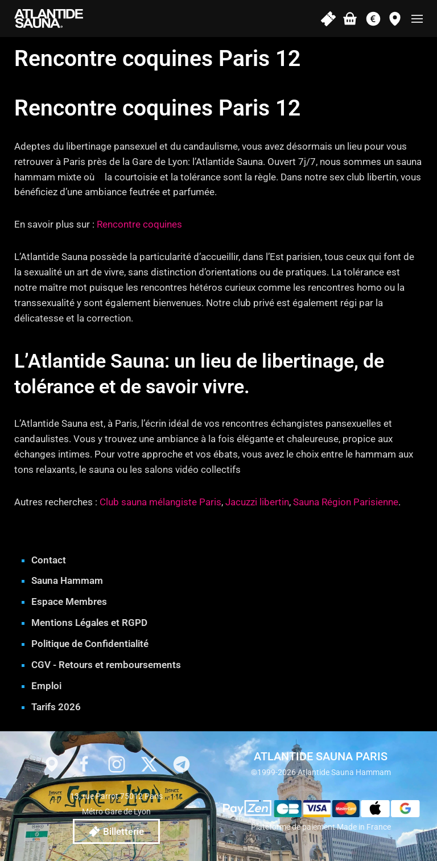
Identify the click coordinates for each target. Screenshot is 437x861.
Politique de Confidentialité (90, 643)
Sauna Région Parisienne (345, 502)
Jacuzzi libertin (257, 502)
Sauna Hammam (67, 580)
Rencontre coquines (139, 224)
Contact (48, 560)
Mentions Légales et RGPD (89, 622)
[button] (417, 18)
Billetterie (116, 831)
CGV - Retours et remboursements (106, 664)
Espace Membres (69, 601)
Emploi (46, 685)
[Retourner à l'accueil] (48, 18)
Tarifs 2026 (56, 706)
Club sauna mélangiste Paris (160, 502)
